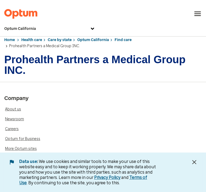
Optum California (50, 29)
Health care (31, 40)
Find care (123, 40)
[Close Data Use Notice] (194, 162)
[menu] (198, 14)
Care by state (60, 40)
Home (9, 40)
